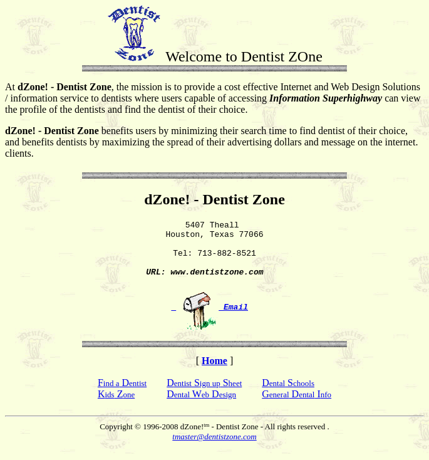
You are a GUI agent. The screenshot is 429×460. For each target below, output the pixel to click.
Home (214, 374)
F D (122, 395)
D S (288, 395)
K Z (116, 407)
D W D (201, 407)
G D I (296, 407)
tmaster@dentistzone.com (214, 449)
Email (209, 319)
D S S (204, 395)
